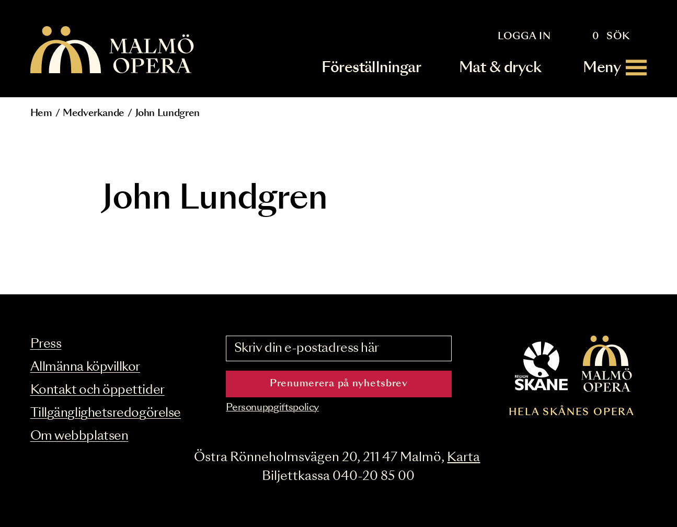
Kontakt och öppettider (97, 390)
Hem (41, 113)
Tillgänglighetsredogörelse (105, 413)
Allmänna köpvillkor (85, 367)
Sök (618, 36)
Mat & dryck (500, 68)
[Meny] (615, 68)
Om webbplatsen (79, 436)
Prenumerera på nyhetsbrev (339, 383)
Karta (463, 458)
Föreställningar (371, 68)
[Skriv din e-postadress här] (338, 349)
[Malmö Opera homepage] (113, 50)
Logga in (524, 36)
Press (46, 344)
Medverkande (93, 113)
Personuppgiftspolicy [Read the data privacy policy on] (272, 408)
